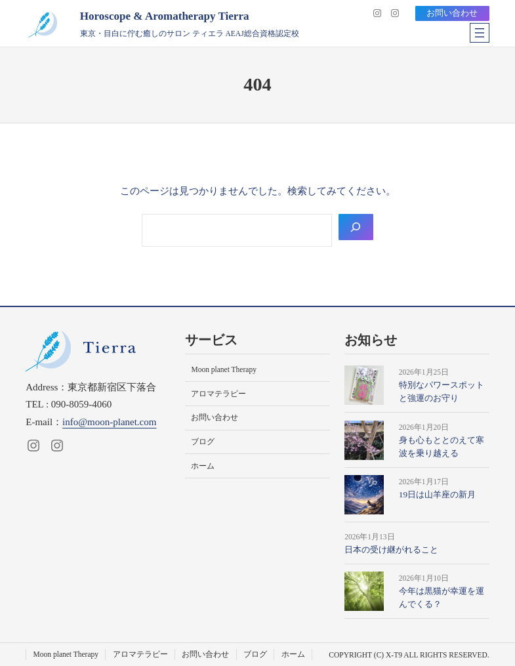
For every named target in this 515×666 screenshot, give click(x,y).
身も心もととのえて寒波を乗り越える (441, 446)
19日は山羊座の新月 (437, 494)
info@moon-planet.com (109, 422)
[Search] (355, 226)
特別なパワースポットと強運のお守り (441, 391)
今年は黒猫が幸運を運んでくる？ (441, 597)
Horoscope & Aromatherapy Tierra (164, 16)
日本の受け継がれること (391, 549)
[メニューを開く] (479, 33)
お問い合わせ (452, 13)
